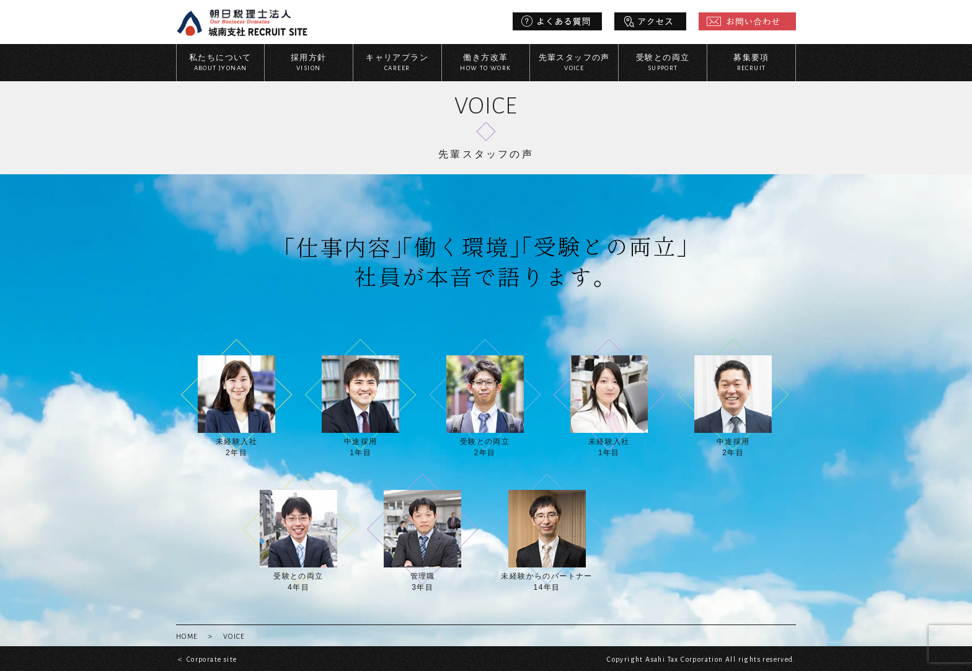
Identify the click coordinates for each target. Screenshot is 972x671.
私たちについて (220, 63)
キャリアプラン (397, 63)
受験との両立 (662, 63)
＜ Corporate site (206, 659)
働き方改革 (485, 63)
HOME (187, 636)
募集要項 (751, 63)
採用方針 (309, 63)
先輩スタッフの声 (574, 63)
